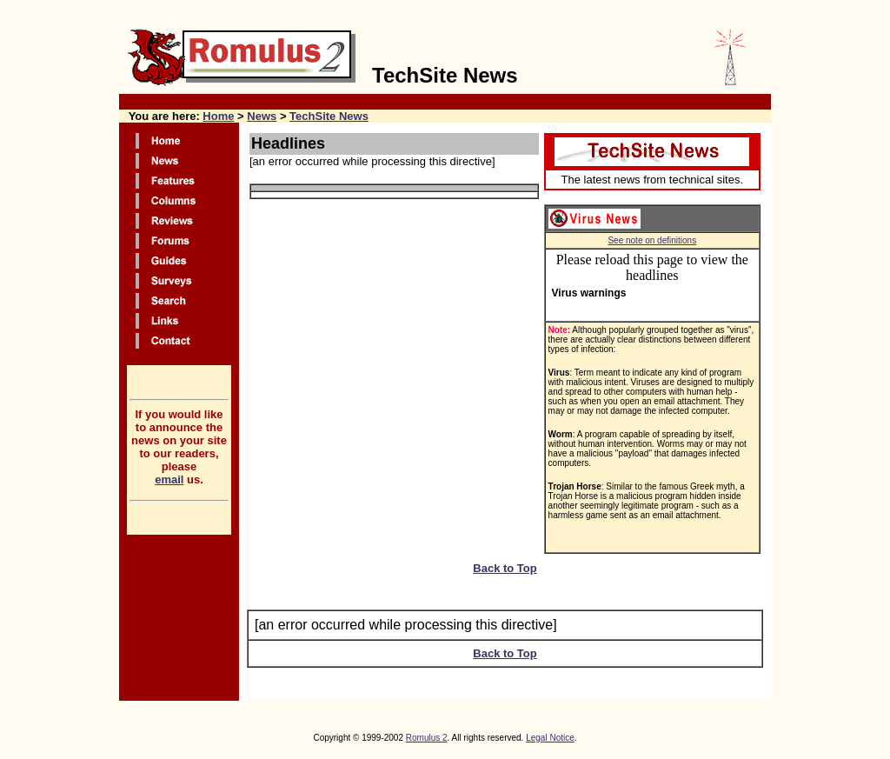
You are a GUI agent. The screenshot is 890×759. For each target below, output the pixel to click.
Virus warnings (589, 293)
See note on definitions (652, 240)
